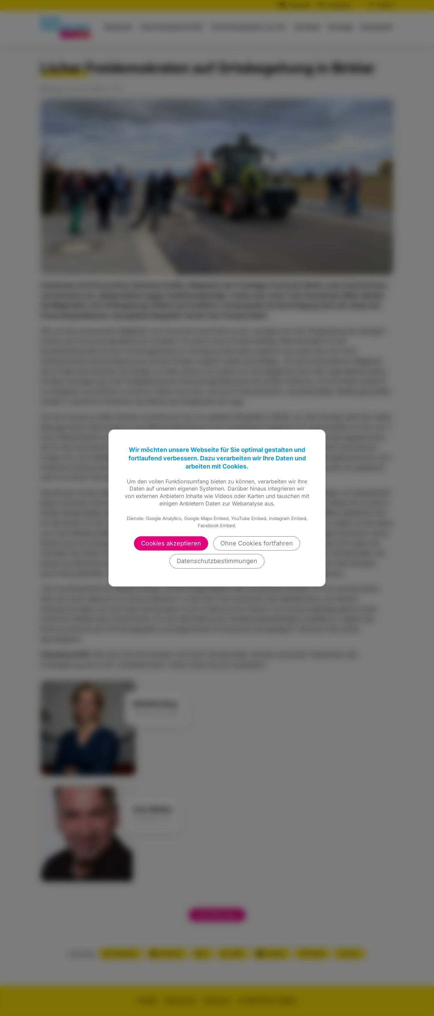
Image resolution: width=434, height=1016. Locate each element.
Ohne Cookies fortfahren (256, 543)
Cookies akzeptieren (171, 543)
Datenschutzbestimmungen (217, 560)
